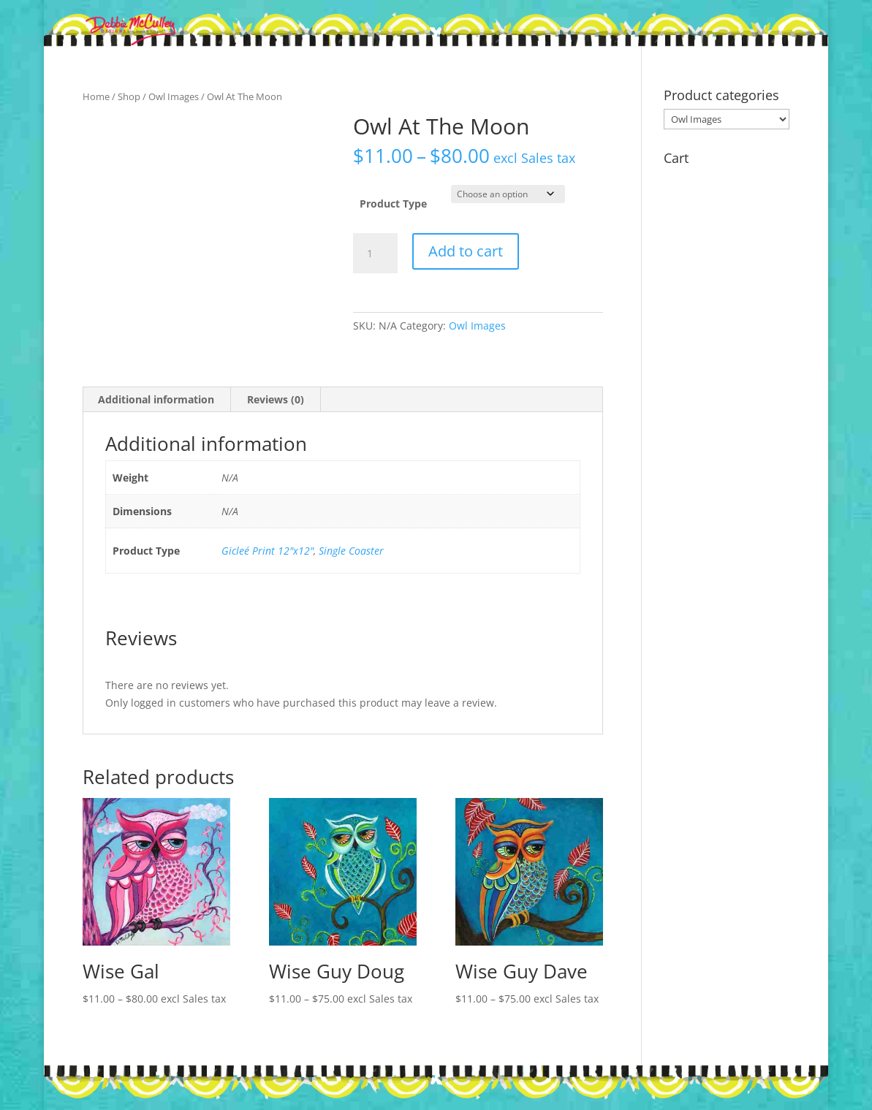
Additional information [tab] (156, 399)
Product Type (393, 203)
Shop (129, 96)
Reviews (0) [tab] (275, 399)
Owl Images (173, 96)
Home (96, 96)
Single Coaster (351, 551)
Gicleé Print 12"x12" (267, 551)
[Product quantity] (375, 253)
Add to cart (465, 251)
